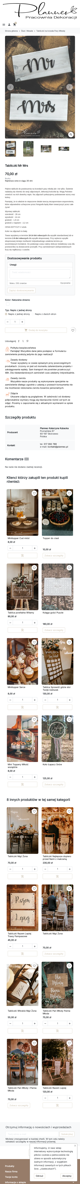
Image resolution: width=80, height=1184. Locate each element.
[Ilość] (15, 321)
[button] (4, 24)
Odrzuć (39, 1176)
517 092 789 (50, 444)
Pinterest (27, 341)
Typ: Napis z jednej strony (18, 310)
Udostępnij (18, 341)
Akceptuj (66, 1176)
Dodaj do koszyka (35, 330)
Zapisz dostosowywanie (21, 290)
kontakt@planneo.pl (58, 446)
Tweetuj (23, 341)
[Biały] (7, 304)
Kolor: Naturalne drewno (17, 300)
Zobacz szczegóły (53, 555)
